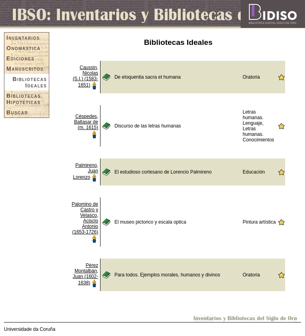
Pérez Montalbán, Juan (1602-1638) (85, 274)
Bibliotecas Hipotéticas (23, 99)
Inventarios (23, 38)
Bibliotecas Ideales (29, 82)
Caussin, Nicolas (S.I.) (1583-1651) (85, 76)
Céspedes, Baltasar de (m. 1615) (86, 122)
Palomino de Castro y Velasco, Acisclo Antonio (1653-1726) (84, 218)
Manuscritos (25, 69)
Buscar (17, 112)
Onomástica (23, 48)
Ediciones (20, 58)
